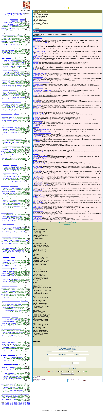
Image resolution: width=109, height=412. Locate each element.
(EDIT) (36, 10)
